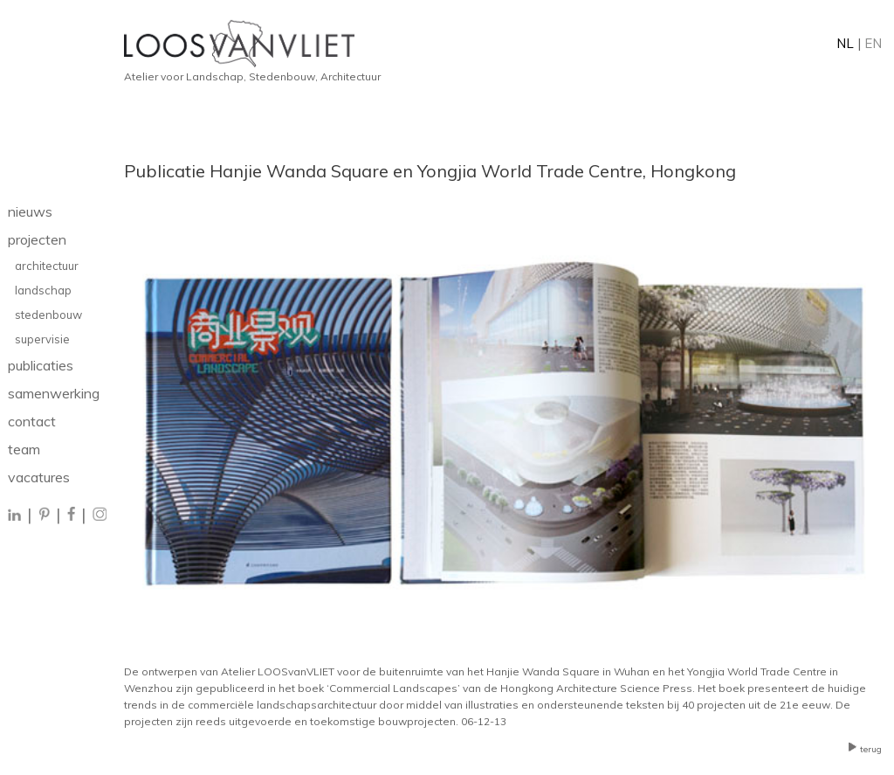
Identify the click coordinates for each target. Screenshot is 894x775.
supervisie (42, 339)
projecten (37, 239)
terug (865, 749)
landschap (43, 290)
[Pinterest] (44, 515)
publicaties (40, 365)
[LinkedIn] (15, 515)
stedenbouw (48, 315)
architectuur (47, 266)
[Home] (503, 43)
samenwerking (54, 393)
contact (32, 421)
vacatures (39, 477)
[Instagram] (99, 515)
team (24, 449)
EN (873, 43)
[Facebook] (71, 515)
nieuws (30, 211)
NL (845, 43)
